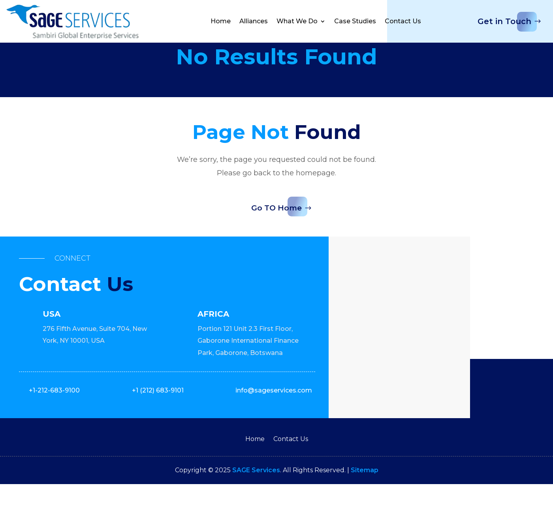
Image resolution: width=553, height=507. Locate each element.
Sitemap (364, 492)
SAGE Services (256, 492)
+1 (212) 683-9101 (158, 413)
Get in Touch (504, 21)
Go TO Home (276, 230)
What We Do (297, 21)
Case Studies (355, 21)
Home (221, 21)
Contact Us (403, 21)
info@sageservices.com (273, 413)
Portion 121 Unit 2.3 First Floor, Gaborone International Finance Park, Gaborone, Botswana (248, 363)
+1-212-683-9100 (54, 413)
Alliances (253, 21)
